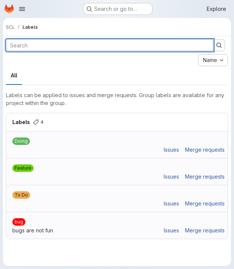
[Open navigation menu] (22, 9)
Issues (171, 149)
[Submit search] (219, 45)
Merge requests (205, 149)
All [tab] (14, 75)
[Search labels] (109, 45)
